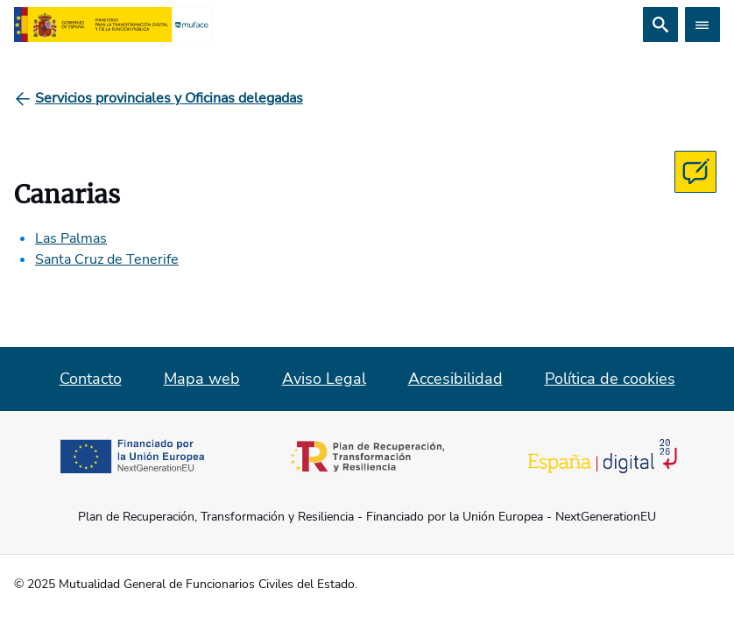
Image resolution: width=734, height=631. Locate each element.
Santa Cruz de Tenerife (107, 259)
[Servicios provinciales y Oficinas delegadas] (169, 98)
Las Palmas (71, 238)
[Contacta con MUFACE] (695, 172)
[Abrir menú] (702, 24)
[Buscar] (660, 24)
